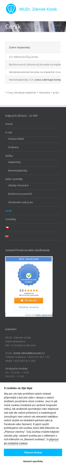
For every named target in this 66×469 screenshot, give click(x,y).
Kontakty (10, 219)
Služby (9, 155)
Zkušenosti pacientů (20, 193)
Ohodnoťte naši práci (20, 202)
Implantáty (14, 162)
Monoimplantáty (17, 170)
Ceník (8, 210)
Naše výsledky (14, 179)
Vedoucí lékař (16, 138)
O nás (8, 132)
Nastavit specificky (33, 461)
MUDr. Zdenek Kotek (44, 315)
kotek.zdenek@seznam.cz (29, 353)
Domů (9, 124)
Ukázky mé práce (18, 185)
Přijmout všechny (33, 452)
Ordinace (13, 147)
